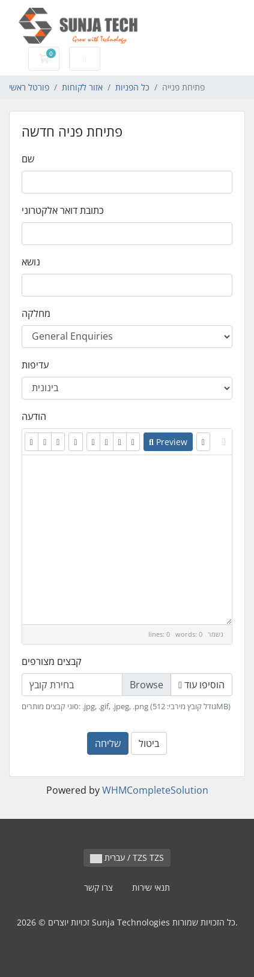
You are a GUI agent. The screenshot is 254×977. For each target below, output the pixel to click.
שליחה (108, 743)
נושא (31, 261)
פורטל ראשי (29, 87)
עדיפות (35, 364)
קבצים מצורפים (52, 661)
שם (28, 158)
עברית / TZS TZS (127, 857)
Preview (168, 441)
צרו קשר (98, 887)
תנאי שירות (151, 887)
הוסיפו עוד (201, 684)
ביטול (149, 743)
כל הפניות (132, 87)
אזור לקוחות (82, 87)
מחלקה (36, 313)
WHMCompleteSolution (155, 790)
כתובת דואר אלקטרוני (63, 210)
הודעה (34, 416)
